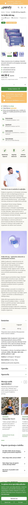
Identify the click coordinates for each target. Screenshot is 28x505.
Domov (3, 12)
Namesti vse (14, 498)
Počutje (8, 12)
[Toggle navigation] (25, 7)
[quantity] (14, 84)
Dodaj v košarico (14, 89)
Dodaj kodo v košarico (15, 3)
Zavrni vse (7, 502)
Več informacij (5, 494)
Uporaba (4, 368)
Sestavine (5, 320)
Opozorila (5, 374)
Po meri (20, 502)
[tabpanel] (14, 341)
